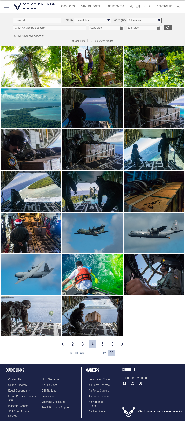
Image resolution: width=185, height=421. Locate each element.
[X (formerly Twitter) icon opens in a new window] (140, 383)
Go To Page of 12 (88, 353)
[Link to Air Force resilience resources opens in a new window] (47, 394)
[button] (5, 6)
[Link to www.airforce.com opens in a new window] (96, 379)
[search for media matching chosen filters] (168, 27)
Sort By (68, 20)
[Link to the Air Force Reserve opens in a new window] (96, 394)
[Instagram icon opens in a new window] (132, 383)
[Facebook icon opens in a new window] (124, 383)
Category (120, 20)
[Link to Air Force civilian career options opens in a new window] (94, 405)
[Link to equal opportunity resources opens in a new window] (16, 389)
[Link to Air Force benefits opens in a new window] (96, 384)
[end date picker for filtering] (144, 27)
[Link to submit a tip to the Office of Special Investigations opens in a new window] (48, 389)
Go (111, 352)
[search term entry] (37, 20)
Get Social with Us (134, 378)
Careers (92, 370)
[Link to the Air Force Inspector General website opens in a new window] (16, 400)
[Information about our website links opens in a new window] (50, 379)
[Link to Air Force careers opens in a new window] (96, 389)
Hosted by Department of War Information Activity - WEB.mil (92, 413)
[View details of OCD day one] (92, 108)
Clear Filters (78, 41)
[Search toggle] (179, 6)
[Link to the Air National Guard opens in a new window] (96, 400)
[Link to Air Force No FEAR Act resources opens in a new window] (49, 384)
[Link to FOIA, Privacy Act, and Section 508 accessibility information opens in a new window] (21, 394)
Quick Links (15, 370)
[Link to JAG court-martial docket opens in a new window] (20, 405)
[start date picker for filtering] (106, 27)
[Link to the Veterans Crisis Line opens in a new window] (53, 400)
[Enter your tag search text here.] (49, 27)
